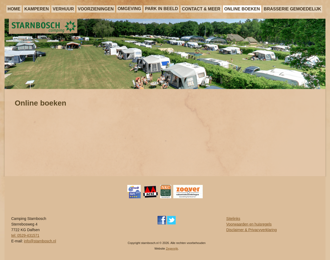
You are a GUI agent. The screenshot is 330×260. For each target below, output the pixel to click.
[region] (165, 54)
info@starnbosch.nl (40, 241)
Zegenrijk (172, 248)
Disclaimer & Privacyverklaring (251, 230)
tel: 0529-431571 (25, 235)
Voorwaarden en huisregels (249, 224)
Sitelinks (233, 218)
